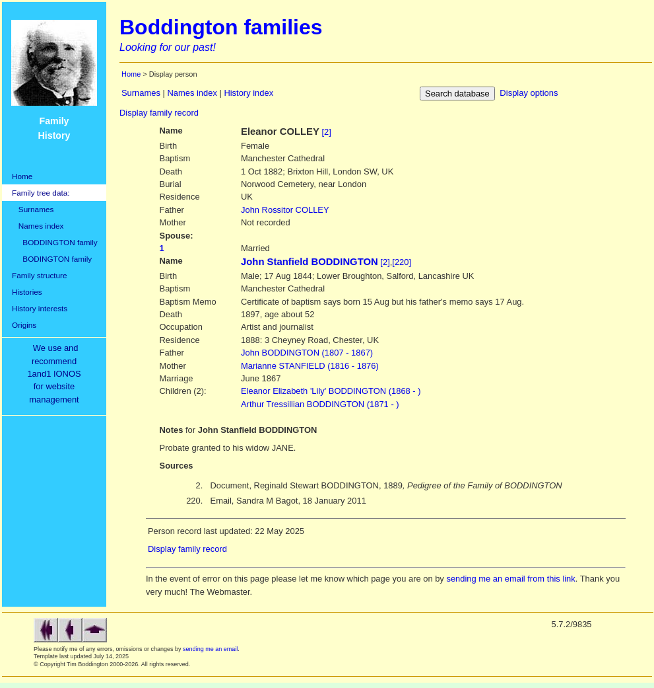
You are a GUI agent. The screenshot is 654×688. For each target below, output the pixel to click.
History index (248, 93)
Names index (37, 225)
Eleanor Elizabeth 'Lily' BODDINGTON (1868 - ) (331, 391)
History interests (39, 308)
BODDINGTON (307, 353)
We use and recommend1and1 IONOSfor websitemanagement (56, 373)
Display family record (159, 113)
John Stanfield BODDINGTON (309, 261)
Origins (24, 325)
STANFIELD (310, 366)
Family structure (39, 275)
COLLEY (285, 210)
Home (22, 176)
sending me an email (210, 649)
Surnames (32, 209)
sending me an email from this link (510, 579)
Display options (529, 93)
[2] (326, 132)
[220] (401, 262)
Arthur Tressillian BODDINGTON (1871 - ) (320, 404)
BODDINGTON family (55, 242)
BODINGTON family (52, 258)
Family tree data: (41, 192)
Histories (27, 291)
